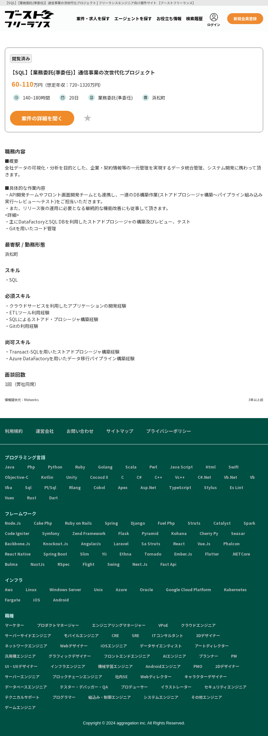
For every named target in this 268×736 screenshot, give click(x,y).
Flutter (212, 553)
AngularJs (91, 543)
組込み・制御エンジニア (109, 697)
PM (234, 656)
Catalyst (222, 523)
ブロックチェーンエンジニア (77, 676)
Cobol (99, 487)
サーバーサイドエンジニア (28, 635)
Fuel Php (166, 523)
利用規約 (14, 431)
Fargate (12, 599)
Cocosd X (99, 477)
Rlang (75, 487)
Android (61, 599)
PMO (197, 666)
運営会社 (45, 431)
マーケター (14, 625)
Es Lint (236, 487)
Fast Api (168, 564)
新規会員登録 (245, 18)
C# (139, 477)
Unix (98, 589)
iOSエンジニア (114, 645)
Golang (105, 466)
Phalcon (231, 543)
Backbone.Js (17, 543)
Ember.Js (183, 553)
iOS (36, 599)
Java (9, 466)
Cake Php (43, 523)
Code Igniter (17, 533)
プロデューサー (134, 686)
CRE (115, 635)
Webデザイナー (74, 645)
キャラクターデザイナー (205, 676)
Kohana (179, 533)
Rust (31, 497)
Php (31, 466)
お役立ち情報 (169, 18)
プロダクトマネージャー (58, 625)
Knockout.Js (55, 543)
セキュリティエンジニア (225, 686)
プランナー (208, 656)
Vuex (9, 497)
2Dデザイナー (227, 666)
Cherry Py (209, 533)
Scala (131, 466)
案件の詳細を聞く (42, 118)
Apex (123, 487)
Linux (31, 589)
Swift (233, 466)
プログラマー (64, 697)
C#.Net (204, 477)
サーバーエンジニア (22, 676)
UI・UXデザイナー (21, 666)
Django (138, 523)
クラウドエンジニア (198, 625)
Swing (113, 564)
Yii (104, 553)
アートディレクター (212, 645)
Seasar (238, 533)
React (179, 543)
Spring (111, 523)
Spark (249, 523)
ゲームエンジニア (20, 707)
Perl (153, 466)
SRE (135, 635)
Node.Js (13, 523)
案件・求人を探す (93, 18)
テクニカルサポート (22, 697)
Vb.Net (230, 477)
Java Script (181, 466)
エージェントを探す (133, 18)
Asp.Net (148, 487)
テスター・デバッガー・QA (84, 686)
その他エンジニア (206, 697)
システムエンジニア (161, 697)
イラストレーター (176, 686)
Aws (9, 589)
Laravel (121, 543)
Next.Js (139, 564)
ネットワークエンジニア (26, 645)
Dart (53, 497)
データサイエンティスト (161, 645)
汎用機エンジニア (20, 656)
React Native (18, 553)
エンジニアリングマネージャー (119, 625)
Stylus (210, 487)
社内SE (121, 676)
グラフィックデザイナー (70, 656)
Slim (84, 553)
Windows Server (65, 589)
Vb (252, 477)
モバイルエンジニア (81, 635)
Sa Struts (150, 543)
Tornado (152, 553)
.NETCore (241, 553)
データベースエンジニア (26, 686)
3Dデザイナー (208, 635)
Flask (123, 533)
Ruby (80, 466)
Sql (28, 487)
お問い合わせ (80, 431)
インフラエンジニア (67, 666)
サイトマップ (119, 431)
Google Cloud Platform (188, 589)
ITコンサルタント (167, 635)
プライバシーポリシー (168, 431)
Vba (8, 487)
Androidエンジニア (163, 666)
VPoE (163, 625)
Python (55, 466)
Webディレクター (156, 676)
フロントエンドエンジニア (127, 656)
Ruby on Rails (78, 523)
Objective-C (16, 477)
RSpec (64, 564)
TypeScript (180, 487)
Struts (194, 523)
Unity (71, 477)
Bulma (11, 564)
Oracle (146, 589)
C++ (158, 477)
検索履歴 (194, 18)
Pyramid (150, 533)
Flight (88, 564)
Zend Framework (88, 533)
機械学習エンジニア (115, 666)
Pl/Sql (50, 487)
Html (211, 466)
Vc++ (180, 477)
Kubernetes (235, 589)
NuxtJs (38, 564)
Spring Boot (55, 553)
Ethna (125, 553)
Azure (121, 589)
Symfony (50, 533)
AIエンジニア (174, 656)
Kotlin (47, 477)
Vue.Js (204, 543)
